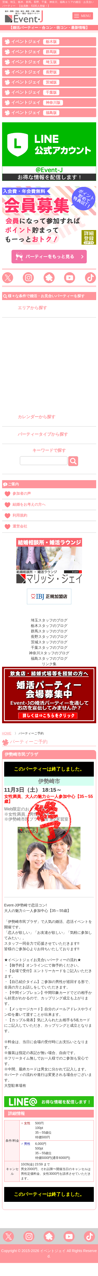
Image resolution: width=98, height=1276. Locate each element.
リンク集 (49, 664)
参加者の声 (22, 493)
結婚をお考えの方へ (29, 504)
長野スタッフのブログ (49, 636)
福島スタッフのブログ (49, 658)
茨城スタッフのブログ (49, 642)
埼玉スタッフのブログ (49, 620)
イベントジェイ (35, 42)
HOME (6, 733)
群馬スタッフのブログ (49, 631)
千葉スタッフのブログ (49, 647)
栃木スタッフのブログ (49, 626)
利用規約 (20, 515)
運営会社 (20, 526)
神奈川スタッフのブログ (49, 653)
